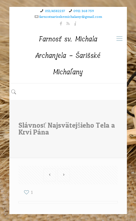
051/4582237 (55, 11)
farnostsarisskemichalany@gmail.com (70, 17)
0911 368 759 (83, 11)
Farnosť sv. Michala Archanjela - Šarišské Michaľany (68, 55)
